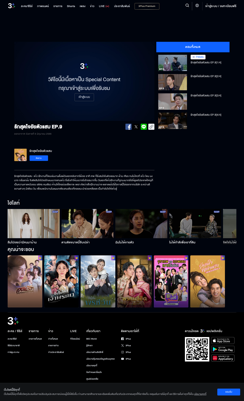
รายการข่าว (53, 345)
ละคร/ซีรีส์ (12, 339)
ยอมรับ (228, 392)
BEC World (91, 339)
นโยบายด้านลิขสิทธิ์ (94, 352)
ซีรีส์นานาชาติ (14, 345)
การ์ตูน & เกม (13, 352)
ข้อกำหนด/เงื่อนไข (94, 372)
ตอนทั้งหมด (192, 46)
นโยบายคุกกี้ (91, 365)
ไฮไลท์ (14, 203)
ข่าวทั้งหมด (53, 339)
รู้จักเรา (89, 345)
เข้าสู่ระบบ (84, 97)
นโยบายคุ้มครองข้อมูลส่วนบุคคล (100, 359)
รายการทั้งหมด (35, 339)
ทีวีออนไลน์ (75, 339)
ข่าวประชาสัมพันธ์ (56, 352)
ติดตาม (39, 158)
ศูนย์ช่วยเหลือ (92, 379)
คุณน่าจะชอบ (21, 249)
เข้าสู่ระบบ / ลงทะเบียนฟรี (220, 6)
